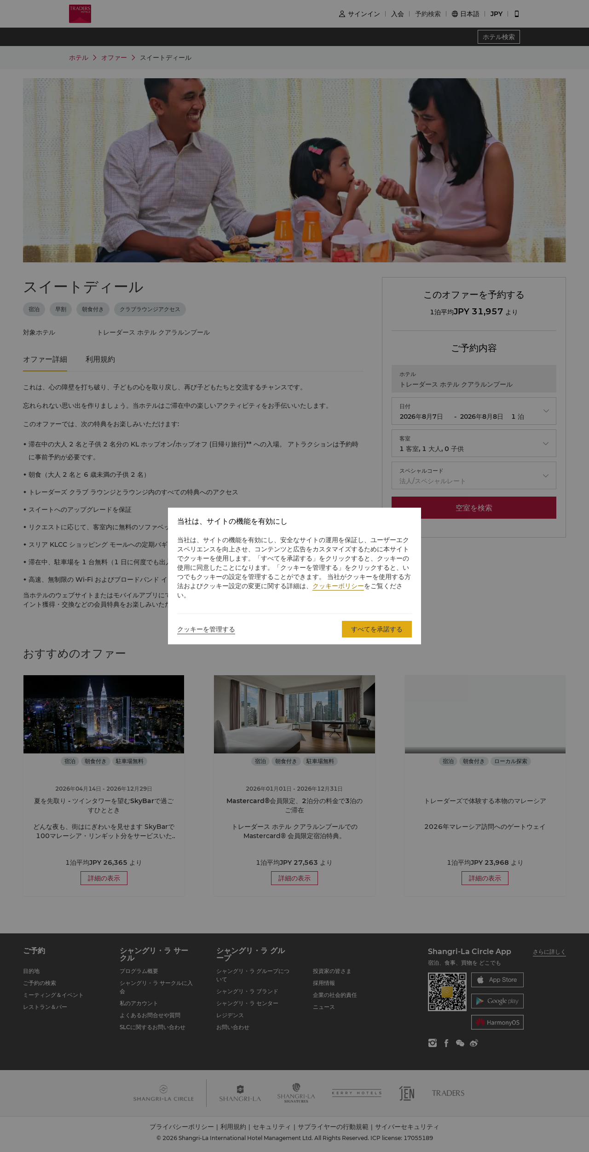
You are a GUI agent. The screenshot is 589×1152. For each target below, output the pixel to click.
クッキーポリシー (338, 586)
